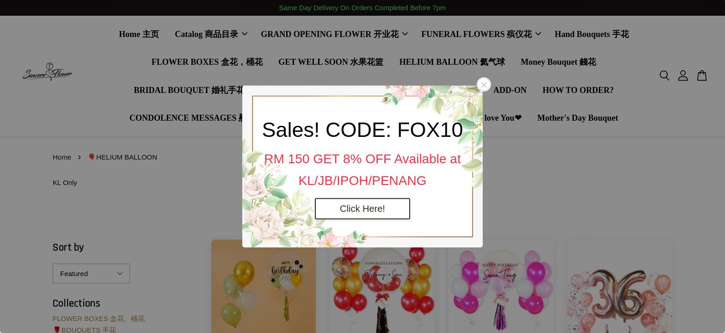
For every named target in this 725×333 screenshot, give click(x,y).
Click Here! (362, 209)
